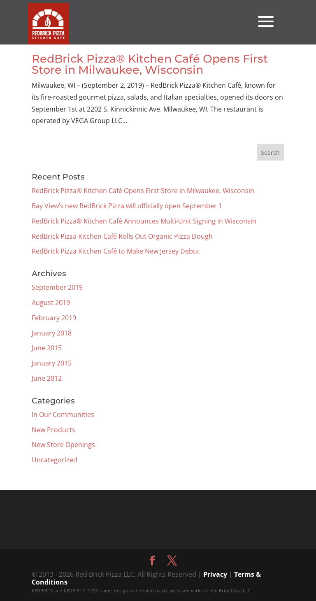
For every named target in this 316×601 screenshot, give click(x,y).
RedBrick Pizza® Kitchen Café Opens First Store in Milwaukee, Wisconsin (150, 64)
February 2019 (54, 317)
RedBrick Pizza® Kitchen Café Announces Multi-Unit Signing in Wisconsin (144, 221)
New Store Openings (63, 444)
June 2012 (47, 378)
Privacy (215, 574)
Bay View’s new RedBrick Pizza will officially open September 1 (127, 205)
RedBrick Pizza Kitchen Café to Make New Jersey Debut (116, 251)
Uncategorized (54, 459)
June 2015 (47, 347)
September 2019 (57, 287)
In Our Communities (63, 414)
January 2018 (52, 333)
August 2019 (51, 302)
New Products (53, 429)
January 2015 (52, 363)
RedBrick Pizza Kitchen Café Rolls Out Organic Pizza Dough (122, 236)
